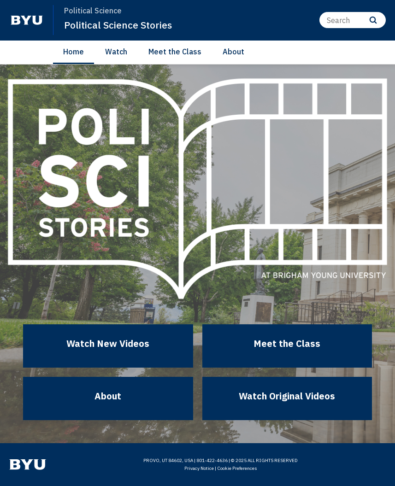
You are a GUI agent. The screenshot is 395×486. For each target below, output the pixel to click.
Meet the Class (174, 51)
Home (73, 51)
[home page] (27, 20)
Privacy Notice (199, 468)
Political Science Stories (118, 24)
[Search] (352, 20)
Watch (116, 51)
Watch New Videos (107, 343)
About (233, 51)
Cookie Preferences (237, 468)
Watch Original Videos (287, 396)
